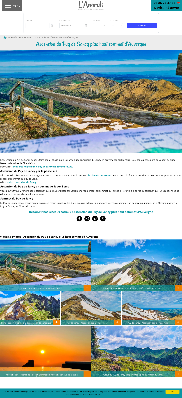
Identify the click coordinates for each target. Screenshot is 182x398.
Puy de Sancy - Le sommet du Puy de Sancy (41, 288)
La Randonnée (14, 37)
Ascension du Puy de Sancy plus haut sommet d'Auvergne (51, 37)
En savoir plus (95, 395)
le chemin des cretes (99, 175)
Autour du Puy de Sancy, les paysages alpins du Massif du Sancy (133, 374)
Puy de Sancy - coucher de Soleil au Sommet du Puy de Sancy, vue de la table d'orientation (41, 375)
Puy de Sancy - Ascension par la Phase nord (87, 323)
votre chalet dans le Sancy (21, 182)
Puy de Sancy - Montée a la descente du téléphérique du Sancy (132, 288)
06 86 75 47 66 (164, 3)
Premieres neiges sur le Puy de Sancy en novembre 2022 (42, 166)
